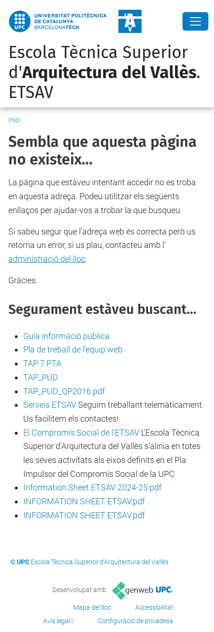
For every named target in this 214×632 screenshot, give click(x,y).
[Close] (195, 21)
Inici (14, 120)
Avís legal (56, 621)
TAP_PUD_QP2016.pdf (64, 391)
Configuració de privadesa (135, 621)
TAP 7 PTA (42, 363)
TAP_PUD (40, 377)
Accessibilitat (154, 607)
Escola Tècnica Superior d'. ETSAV (104, 72)
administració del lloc (46, 259)
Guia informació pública (66, 336)
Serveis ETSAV (49, 405)
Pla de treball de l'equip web (73, 349)
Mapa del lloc (92, 607)
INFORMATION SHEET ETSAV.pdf (84, 501)
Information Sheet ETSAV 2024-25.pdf (92, 487)
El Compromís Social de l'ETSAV (81, 432)
